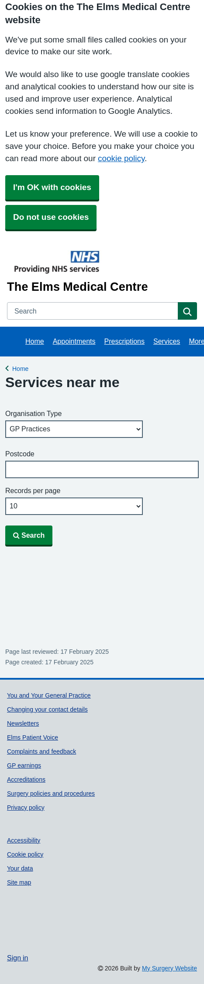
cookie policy (121, 158)
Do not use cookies (51, 217)
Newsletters (23, 723)
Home (34, 341)
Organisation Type (33, 413)
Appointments (74, 341)
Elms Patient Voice (32, 737)
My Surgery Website (169, 968)
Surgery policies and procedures (51, 793)
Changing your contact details (47, 709)
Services (166, 341)
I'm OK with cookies (52, 187)
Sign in (17, 957)
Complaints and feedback (41, 751)
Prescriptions (124, 341)
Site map (19, 882)
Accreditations (26, 779)
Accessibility (23, 840)
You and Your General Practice (49, 695)
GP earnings (24, 765)
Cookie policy (25, 854)
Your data (20, 868)
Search (29, 535)
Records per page (32, 490)
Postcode (20, 453)
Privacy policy (26, 807)
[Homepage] (100, 271)
